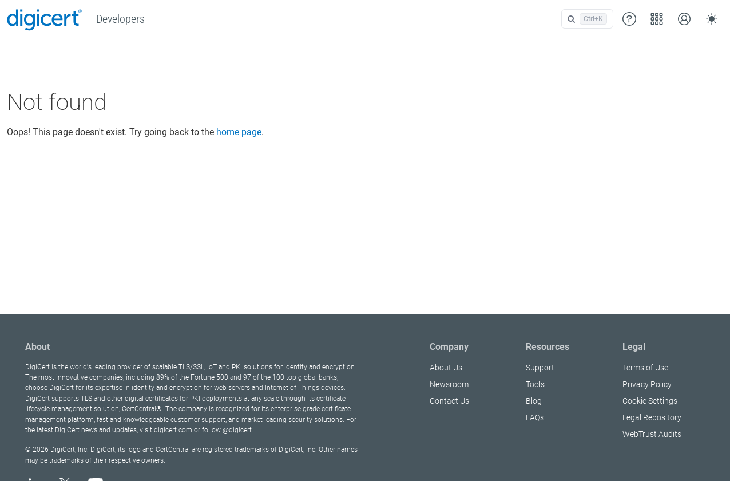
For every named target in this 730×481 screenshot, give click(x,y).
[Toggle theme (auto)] (711, 18)
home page (238, 132)
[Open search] (587, 19)
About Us (446, 367)
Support (540, 367)
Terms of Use (645, 367)
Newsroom (449, 384)
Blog (534, 400)
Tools (535, 384)
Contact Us (449, 400)
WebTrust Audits (651, 434)
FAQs (535, 417)
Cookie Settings (649, 400)
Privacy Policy (647, 384)
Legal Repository (651, 417)
